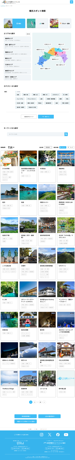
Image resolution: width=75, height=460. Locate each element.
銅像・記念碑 (31, 103)
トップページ (3, 5)
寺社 (67, 99)
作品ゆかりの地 (32, 107)
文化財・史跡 (20, 103)
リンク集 (35, 429)
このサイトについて (43, 429)
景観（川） (45, 94)
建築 (61, 99)
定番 (18, 94)
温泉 (57, 103)
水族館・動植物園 (51, 99)
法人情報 (29, 429)
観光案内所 (48, 103)
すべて (18, 92)
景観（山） (35, 94)
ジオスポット (56, 94)
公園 (41, 99)
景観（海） (26, 94)
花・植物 (65, 94)
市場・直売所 (65, 103)
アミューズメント (32, 99)
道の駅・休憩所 (20, 107)
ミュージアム (20, 99)
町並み (39, 103)
